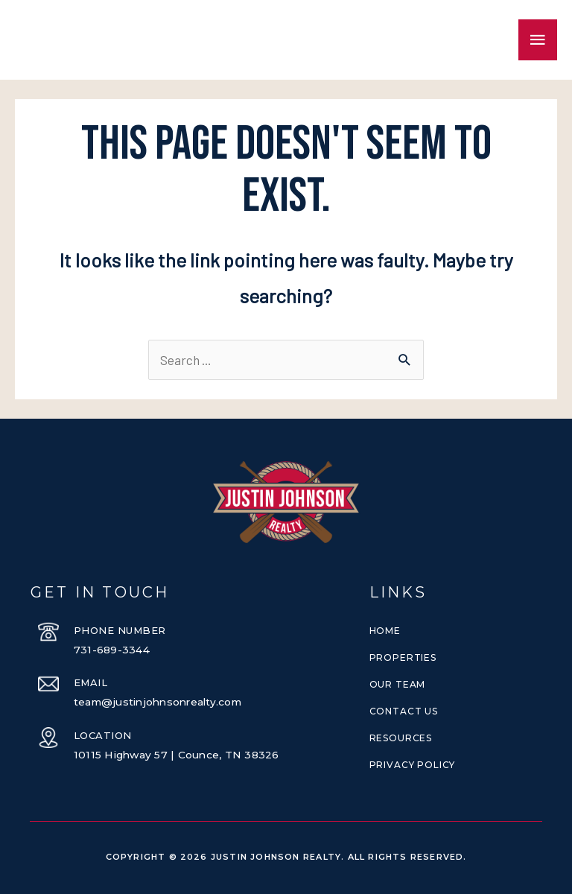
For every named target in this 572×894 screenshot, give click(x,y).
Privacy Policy (412, 764)
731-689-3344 (111, 649)
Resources (400, 738)
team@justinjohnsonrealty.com (160, 701)
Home (385, 630)
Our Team (397, 684)
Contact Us (403, 711)
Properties (402, 657)
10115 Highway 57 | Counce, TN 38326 (177, 754)
